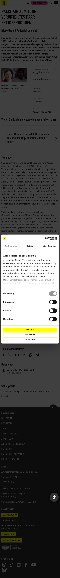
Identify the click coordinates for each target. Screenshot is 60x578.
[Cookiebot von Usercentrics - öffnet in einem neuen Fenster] (45, 238)
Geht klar (30, 329)
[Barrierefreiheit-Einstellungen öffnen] (54, 497)
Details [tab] (30, 246)
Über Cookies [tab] (49, 246)
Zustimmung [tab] (11, 246)
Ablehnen (30, 339)
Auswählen (30, 334)
